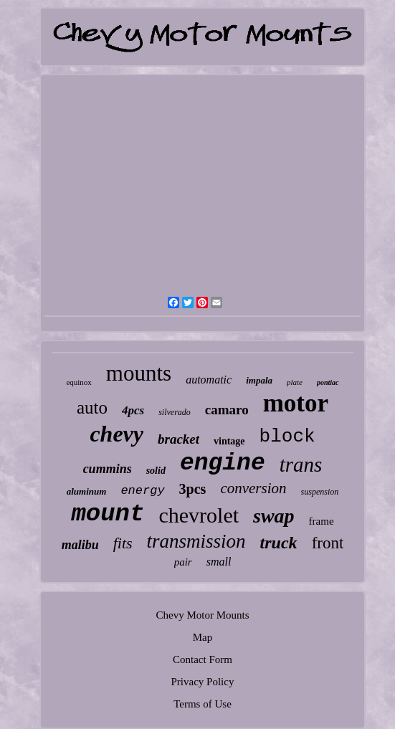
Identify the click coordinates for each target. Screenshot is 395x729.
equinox (78, 382)
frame (321, 521)
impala (259, 380)
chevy (116, 434)
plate (295, 382)
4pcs (133, 410)
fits (123, 543)
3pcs (192, 489)
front (328, 543)
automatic (209, 379)
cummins (107, 469)
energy (142, 490)
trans (301, 464)
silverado (174, 412)
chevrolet (198, 515)
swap (274, 516)
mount (107, 514)
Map (203, 637)
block (287, 436)
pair (183, 562)
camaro (227, 409)
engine (222, 463)
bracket (178, 439)
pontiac (328, 382)
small (219, 562)
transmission (196, 541)
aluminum (87, 491)
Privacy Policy (202, 681)
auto (92, 407)
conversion (253, 488)
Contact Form (202, 659)
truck (279, 542)
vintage (229, 441)
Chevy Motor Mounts (202, 615)
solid (156, 470)
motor (295, 403)
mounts (138, 373)
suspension (320, 492)
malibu (80, 545)
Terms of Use (202, 704)
